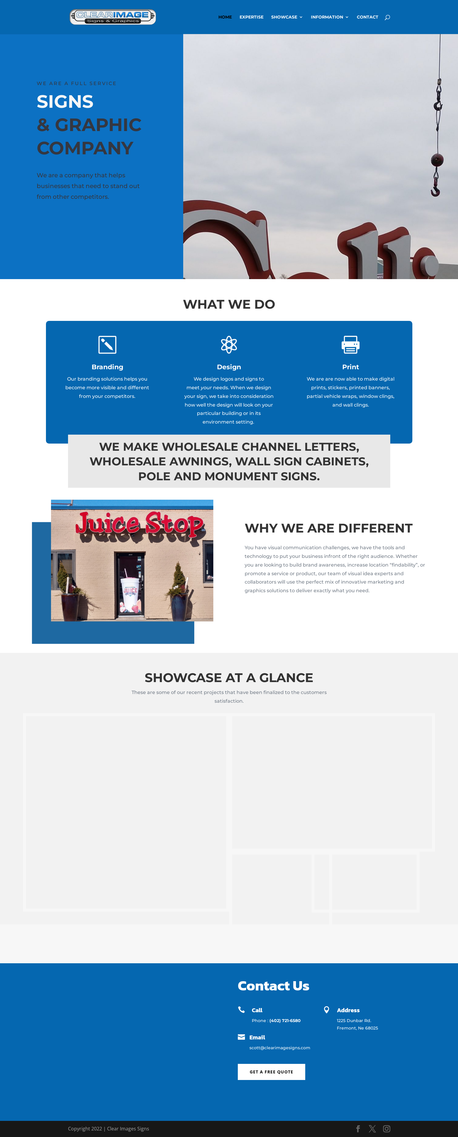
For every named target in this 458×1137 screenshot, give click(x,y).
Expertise (251, 17)
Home (225, 17)
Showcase (284, 17)
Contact (367, 17)
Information (327, 17)
